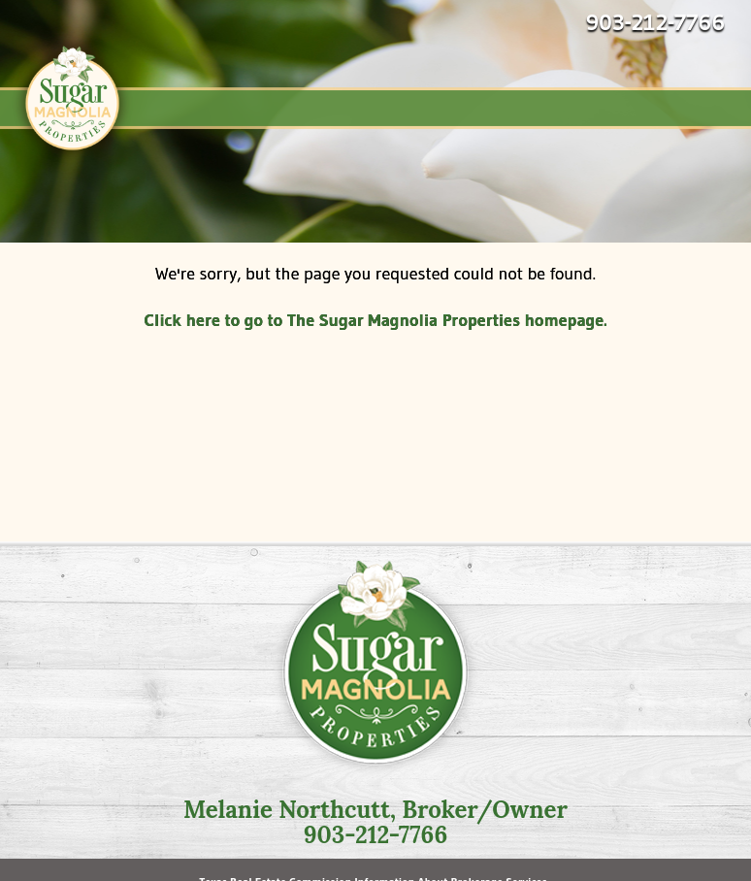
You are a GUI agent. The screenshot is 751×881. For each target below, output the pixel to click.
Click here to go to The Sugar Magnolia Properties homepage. (375, 320)
